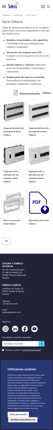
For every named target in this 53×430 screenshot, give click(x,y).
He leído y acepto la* (23, 350)
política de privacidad (31, 350)
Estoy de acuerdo (18, 414)
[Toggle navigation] (4, 6)
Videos (46, 93)
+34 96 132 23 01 (10, 303)
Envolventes (18, 15)
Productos (6, 15)
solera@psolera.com (11, 312)
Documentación (26, 93)
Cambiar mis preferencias (22, 419)
